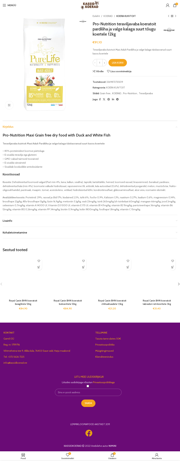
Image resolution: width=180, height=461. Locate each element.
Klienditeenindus (104, 356)
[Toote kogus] (99, 62)
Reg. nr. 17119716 (12, 344)
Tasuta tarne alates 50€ (108, 338)
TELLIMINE (101, 332)
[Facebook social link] (100, 99)
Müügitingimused (104, 350)
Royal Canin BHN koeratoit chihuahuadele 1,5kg (112, 302)
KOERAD (108, 16)
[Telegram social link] (117, 99)
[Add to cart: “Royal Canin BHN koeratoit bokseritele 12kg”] (83, 267)
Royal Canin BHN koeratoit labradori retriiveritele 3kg (157, 302)
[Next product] (175, 16)
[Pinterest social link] (108, 99)
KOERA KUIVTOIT (126, 16)
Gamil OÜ (9, 338)
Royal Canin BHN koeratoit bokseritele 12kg (68, 302)
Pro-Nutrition (130, 93)
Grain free (105, 93)
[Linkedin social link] (113, 99)
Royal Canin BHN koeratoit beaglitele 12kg (23, 302)
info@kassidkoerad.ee (15, 362)
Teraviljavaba (146, 93)
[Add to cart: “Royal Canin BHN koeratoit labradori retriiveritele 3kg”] (172, 267)
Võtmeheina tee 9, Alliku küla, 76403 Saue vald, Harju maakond (37, 350)
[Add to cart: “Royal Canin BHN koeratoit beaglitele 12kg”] (39, 267)
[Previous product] (168, 16)
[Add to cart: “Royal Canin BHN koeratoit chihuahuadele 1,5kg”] (128, 267)
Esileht (96, 16)
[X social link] (104, 99)
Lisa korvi (117, 62)
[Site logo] (90, 5)
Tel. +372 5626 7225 (14, 356)
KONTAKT (9, 332)
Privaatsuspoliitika (104, 344)
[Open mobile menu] (9, 5)
